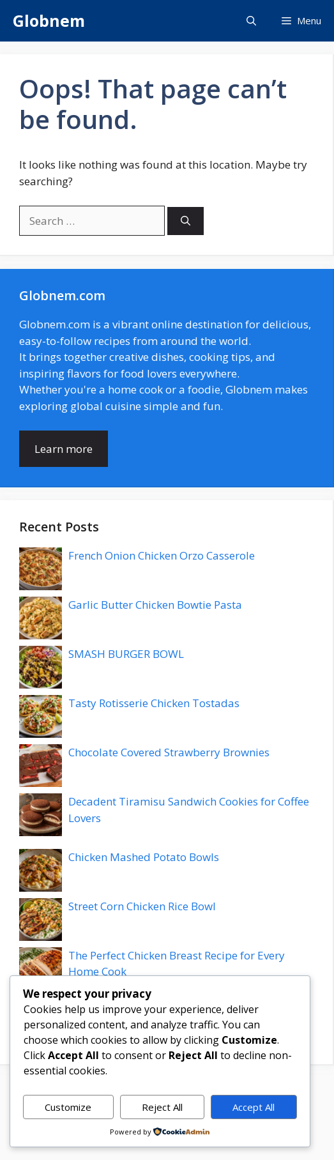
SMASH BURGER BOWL (126, 653)
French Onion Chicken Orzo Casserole (161, 555)
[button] (251, 21)
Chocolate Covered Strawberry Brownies (168, 752)
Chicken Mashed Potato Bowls (143, 857)
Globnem (49, 20)
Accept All (253, 1107)
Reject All (162, 1107)
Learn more (63, 448)
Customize (68, 1107)
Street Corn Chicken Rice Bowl (142, 906)
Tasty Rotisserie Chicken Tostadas (153, 703)
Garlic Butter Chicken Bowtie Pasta (155, 604)
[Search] (185, 221)
